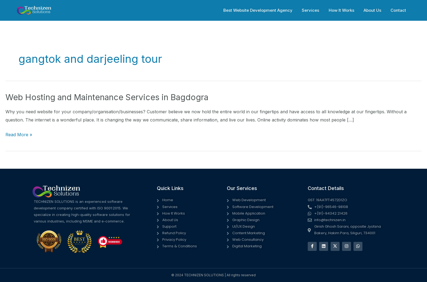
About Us (374, 10)
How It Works (344, 10)
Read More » (18, 135)
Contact (399, 10)
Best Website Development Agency (263, 10)
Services (314, 10)
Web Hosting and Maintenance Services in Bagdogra (106, 97)
